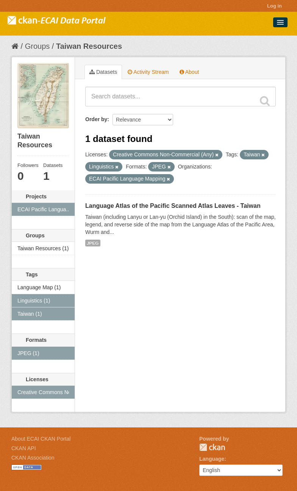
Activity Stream (148, 72)
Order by (96, 119)
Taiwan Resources (89, 46)
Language (211, 459)
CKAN (212, 447)
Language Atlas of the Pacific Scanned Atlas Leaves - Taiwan (173, 206)
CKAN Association (33, 458)
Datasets (103, 72)
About (189, 72)
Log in (274, 6)
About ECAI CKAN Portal (40, 439)
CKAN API (23, 448)
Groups (37, 46)
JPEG (93, 243)
